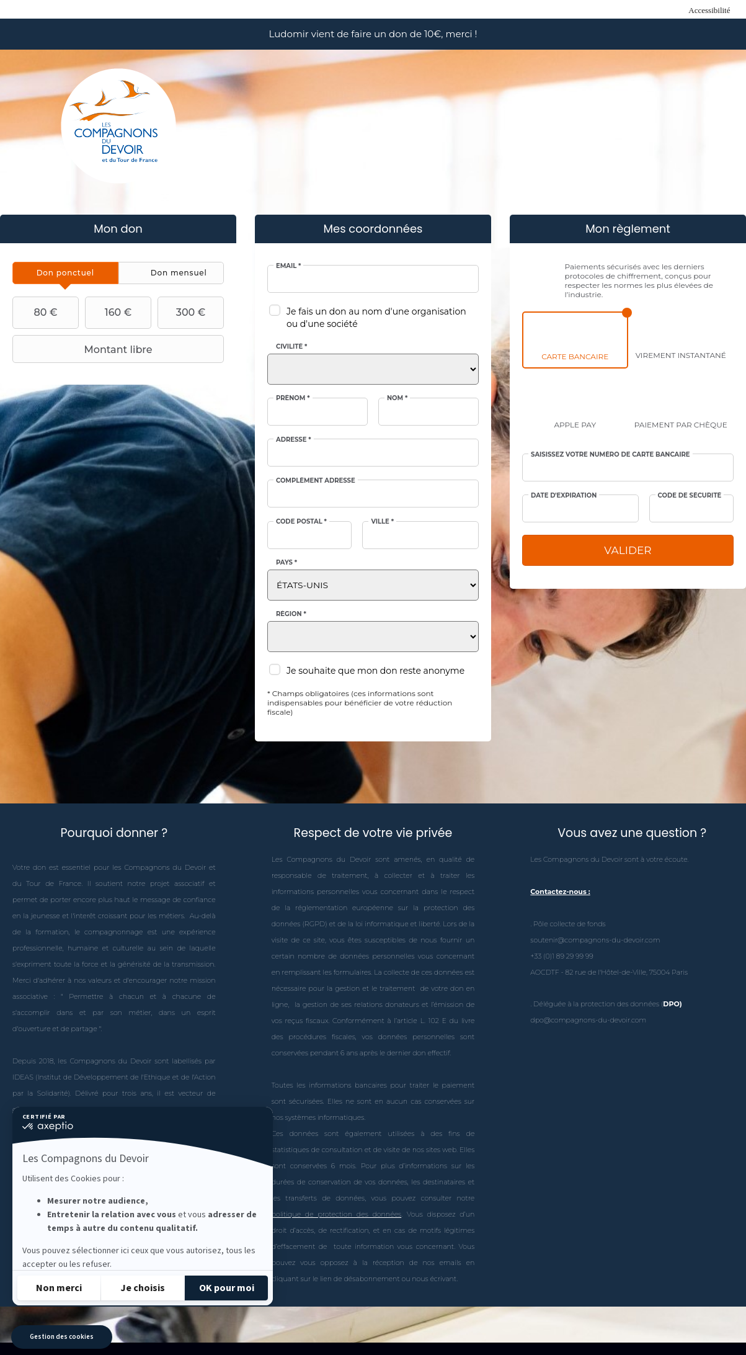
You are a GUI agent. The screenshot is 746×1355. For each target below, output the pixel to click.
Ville (382, 521)
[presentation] (65, 273)
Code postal (301, 521)
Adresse (293, 440)
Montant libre (84, 349)
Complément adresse (315, 481)
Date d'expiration (564, 495)
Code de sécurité (690, 495)
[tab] (65, 273)
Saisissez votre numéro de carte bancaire (610, 454)
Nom (397, 398)
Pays (286, 562)
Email (288, 266)
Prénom (293, 398)
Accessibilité (709, 10)
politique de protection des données (337, 1214)
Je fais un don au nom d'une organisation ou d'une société (376, 317)
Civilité (291, 347)
